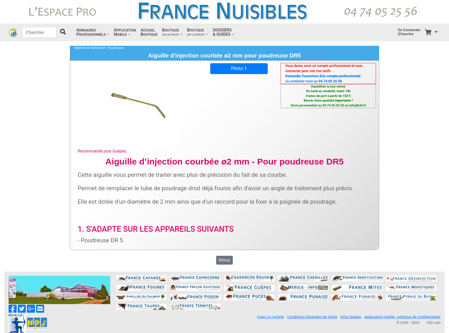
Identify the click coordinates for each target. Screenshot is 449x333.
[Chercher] (39, 32)
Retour (225, 260)
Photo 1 (239, 68)
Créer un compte (270, 317)
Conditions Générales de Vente (312, 317)
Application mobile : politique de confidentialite (402, 317)
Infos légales (350, 317)
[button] (92, 32)
